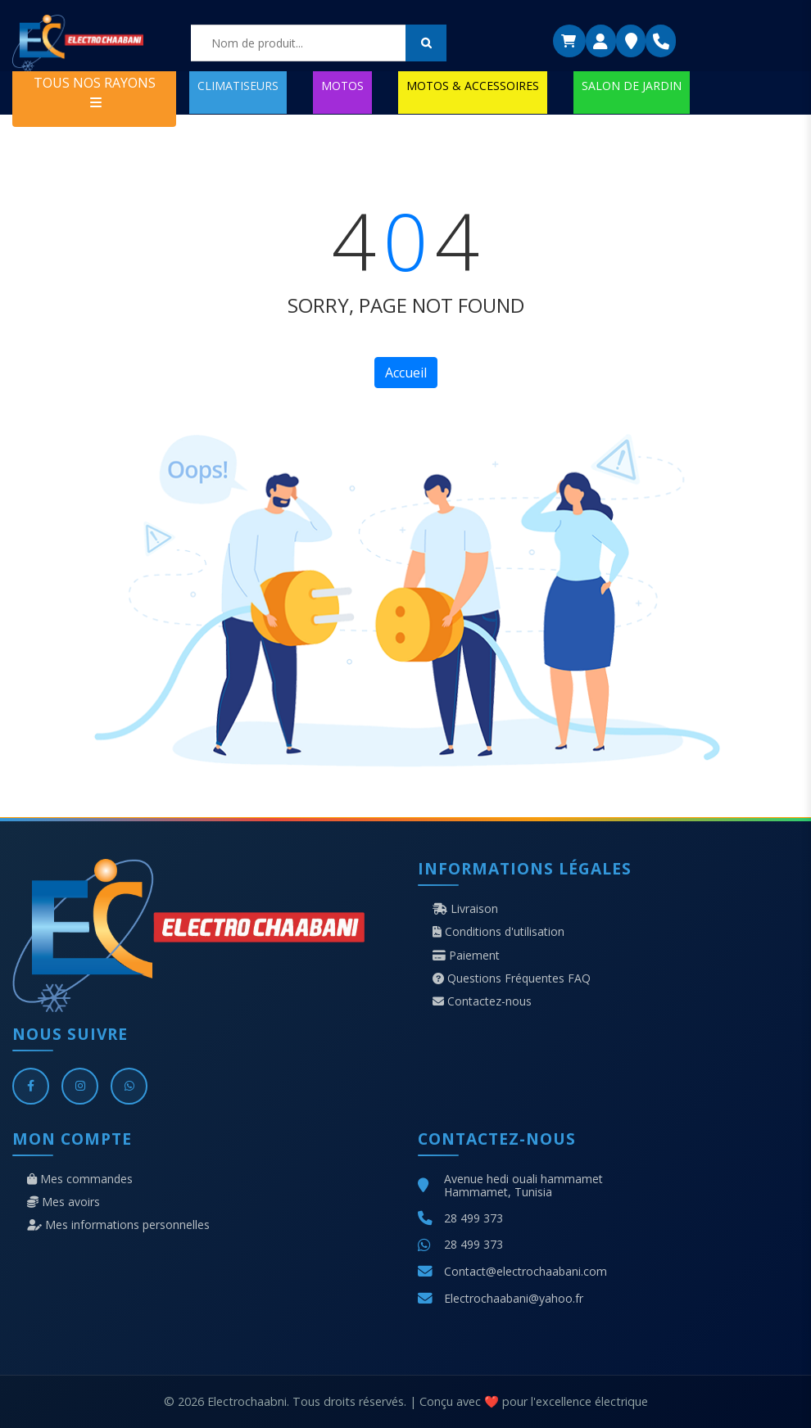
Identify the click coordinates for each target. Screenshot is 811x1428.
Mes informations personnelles (118, 1224)
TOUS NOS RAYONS (95, 91)
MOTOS (342, 85)
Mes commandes (80, 1179)
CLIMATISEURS (238, 85)
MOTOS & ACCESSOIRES (472, 85)
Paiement (466, 955)
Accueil (406, 373)
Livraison (465, 908)
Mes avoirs (63, 1202)
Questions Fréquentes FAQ (512, 978)
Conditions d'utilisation (498, 931)
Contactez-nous (482, 1001)
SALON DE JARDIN (632, 85)
